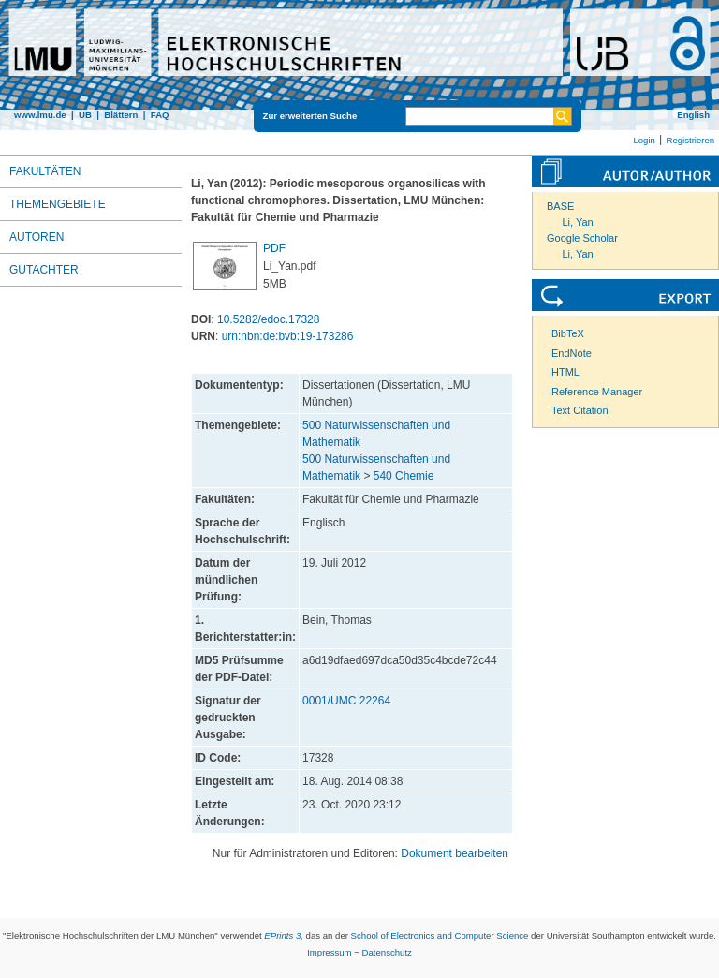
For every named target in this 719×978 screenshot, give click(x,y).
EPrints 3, (283, 935)
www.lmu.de (40, 115)
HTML (565, 372)
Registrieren (690, 140)
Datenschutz (387, 952)
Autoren (36, 237)
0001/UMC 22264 (346, 700)
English (693, 115)
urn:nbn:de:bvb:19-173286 (288, 336)
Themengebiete (57, 204)
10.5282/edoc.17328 (268, 319)
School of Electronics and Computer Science (440, 935)
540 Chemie (404, 475)
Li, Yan (578, 222)
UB (85, 115)
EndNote (571, 353)
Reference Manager (596, 391)
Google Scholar (582, 238)
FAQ (160, 115)
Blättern (121, 115)
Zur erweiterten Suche (310, 116)
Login (643, 140)
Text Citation (580, 410)
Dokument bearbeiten (454, 853)
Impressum (329, 952)
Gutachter (44, 269)
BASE (560, 206)
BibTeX (567, 333)
